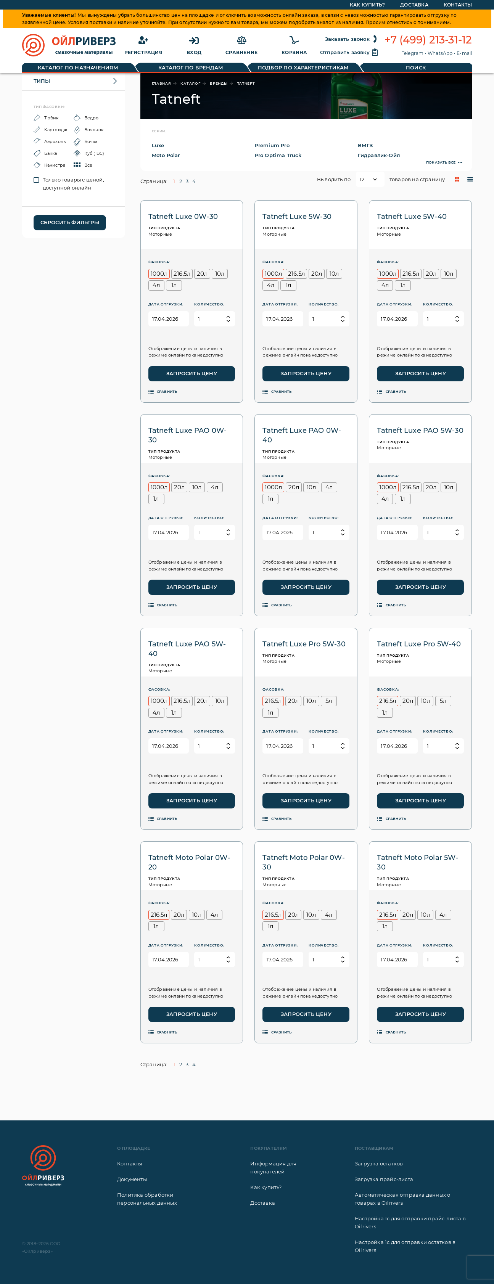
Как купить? (266, 1187)
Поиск (416, 67)
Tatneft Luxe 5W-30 (296, 216)
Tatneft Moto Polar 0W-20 (189, 862)
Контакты (129, 1163)
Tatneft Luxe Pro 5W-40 (418, 644)
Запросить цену (191, 373)
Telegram (413, 53)
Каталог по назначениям (78, 67)
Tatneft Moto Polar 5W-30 (417, 862)
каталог (190, 83)
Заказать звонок (352, 39)
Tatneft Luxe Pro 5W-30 (303, 644)
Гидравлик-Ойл (379, 155)
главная (161, 83)
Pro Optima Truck (278, 155)
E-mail (464, 53)
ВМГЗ (365, 145)
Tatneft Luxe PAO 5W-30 (420, 430)
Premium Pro (272, 145)
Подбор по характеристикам (303, 67)
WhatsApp (440, 53)
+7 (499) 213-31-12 (428, 40)
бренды (218, 83)
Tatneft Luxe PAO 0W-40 (301, 435)
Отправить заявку (349, 52)
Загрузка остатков (379, 1163)
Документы (132, 1179)
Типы (42, 81)
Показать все (440, 162)
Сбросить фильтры (69, 222)
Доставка (262, 1203)
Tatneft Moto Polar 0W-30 (303, 862)
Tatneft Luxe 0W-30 (183, 216)
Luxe (158, 145)
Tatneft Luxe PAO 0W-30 (187, 435)
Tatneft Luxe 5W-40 (412, 216)
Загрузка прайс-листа (384, 1179)
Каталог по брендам (191, 67)
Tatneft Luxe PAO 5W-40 (187, 649)
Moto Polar (166, 155)
